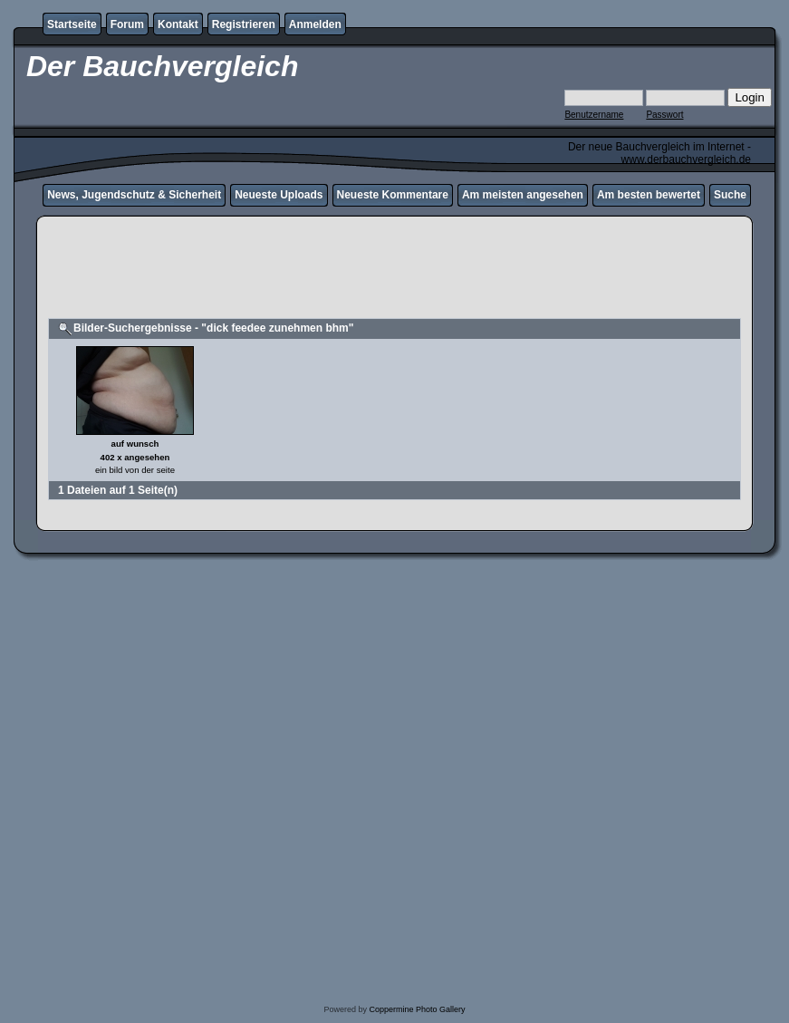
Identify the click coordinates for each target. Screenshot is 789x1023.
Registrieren (243, 24)
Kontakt (178, 24)
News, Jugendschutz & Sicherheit (134, 194)
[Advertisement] (394, 275)
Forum (127, 24)
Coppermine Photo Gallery (417, 1009)
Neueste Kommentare (392, 194)
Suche (730, 194)
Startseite (72, 24)
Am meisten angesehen (522, 194)
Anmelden (315, 24)
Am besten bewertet (648, 194)
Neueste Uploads (278, 194)
